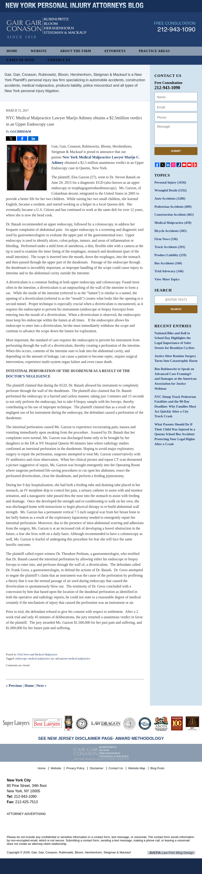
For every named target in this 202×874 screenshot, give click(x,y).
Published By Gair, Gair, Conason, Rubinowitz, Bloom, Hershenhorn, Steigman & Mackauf (174, 30)
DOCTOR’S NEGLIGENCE (28, 376)
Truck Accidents (169, 246)
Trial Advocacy (168, 269)
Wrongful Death (170, 190)
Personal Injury (169, 182)
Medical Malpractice (46, 654)
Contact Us (59, 60)
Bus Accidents (167, 261)
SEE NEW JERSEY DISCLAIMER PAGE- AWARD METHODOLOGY (101, 738)
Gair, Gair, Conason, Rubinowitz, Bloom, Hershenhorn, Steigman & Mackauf (81, 852)
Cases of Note (21, 60)
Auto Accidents (169, 198)
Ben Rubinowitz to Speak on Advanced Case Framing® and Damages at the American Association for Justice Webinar (175, 373)
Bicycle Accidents (170, 230)
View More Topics (166, 277)
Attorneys (115, 51)
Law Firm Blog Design (173, 853)
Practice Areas (154, 51)
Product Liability (169, 254)
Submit (176, 151)
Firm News (23, 654)
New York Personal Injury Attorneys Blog (46, 32)
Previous (14, 686)
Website (39, 51)
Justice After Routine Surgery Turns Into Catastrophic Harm (175, 356)
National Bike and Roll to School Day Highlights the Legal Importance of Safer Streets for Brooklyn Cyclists (173, 338)
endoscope (21, 658)
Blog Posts (157, 767)
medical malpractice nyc (41, 658)
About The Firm (75, 51)
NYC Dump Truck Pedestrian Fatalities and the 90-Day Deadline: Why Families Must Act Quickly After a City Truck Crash (175, 398)
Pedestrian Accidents (172, 206)
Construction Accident (173, 214)
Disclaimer (97, 767)
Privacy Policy (75, 767)
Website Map (137, 767)
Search (176, 307)
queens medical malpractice (75, 658)
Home (12, 51)
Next (41, 686)
